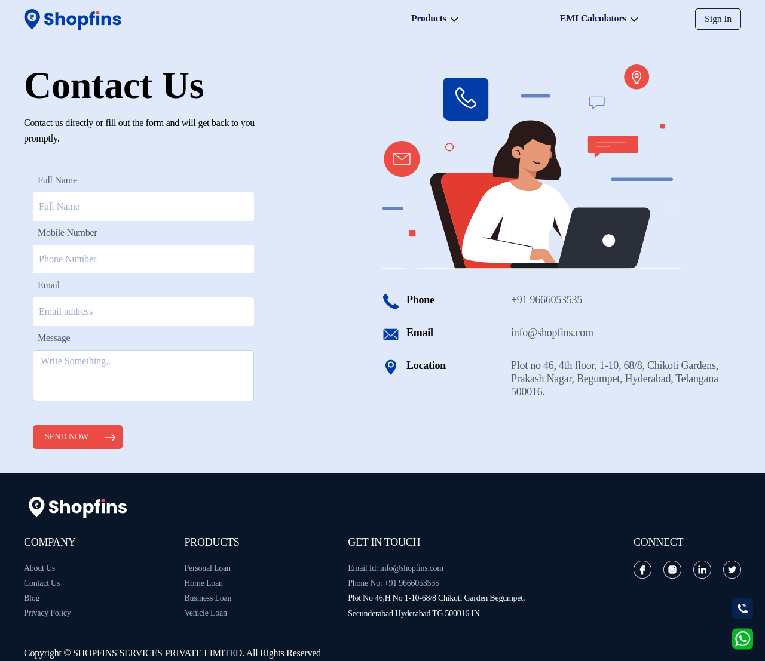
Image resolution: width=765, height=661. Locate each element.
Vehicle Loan (205, 612)
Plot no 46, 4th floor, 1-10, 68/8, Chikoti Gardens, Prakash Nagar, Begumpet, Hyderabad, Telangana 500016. (614, 378)
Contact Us (42, 583)
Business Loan (207, 598)
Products (428, 18)
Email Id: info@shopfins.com (395, 568)
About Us (39, 568)
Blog (31, 598)
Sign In (718, 19)
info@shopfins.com (552, 333)
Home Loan (203, 583)
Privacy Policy (47, 612)
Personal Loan (207, 568)
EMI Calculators (593, 18)
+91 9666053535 (546, 300)
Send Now (67, 436)
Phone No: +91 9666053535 (393, 583)
